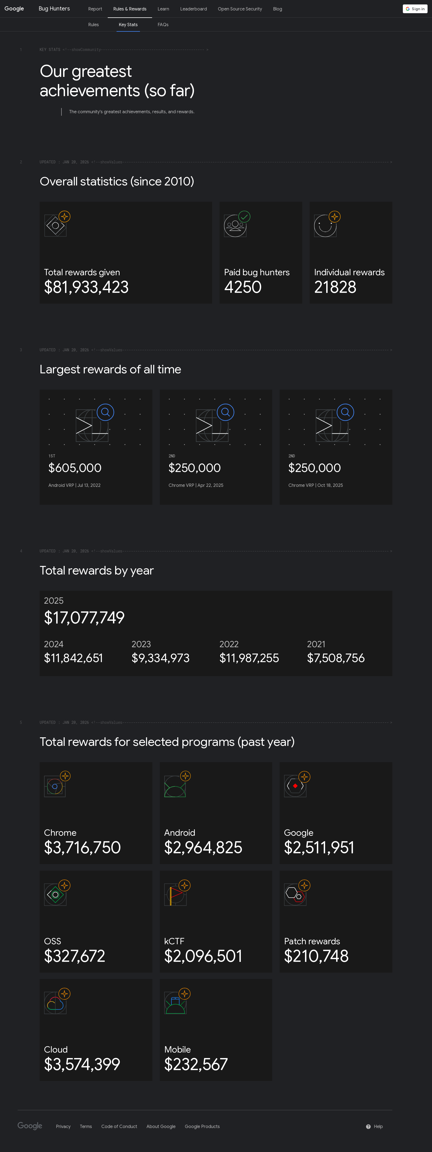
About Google (161, 1126)
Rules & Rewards (130, 9)
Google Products (202, 1126)
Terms (86, 1126)
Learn (163, 9)
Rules (93, 25)
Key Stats (128, 25)
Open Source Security (240, 9)
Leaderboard (193, 9)
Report (95, 9)
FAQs (163, 25)
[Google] (32, 1128)
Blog (277, 9)
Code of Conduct (119, 1126)
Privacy (63, 1126)
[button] (415, 8)
